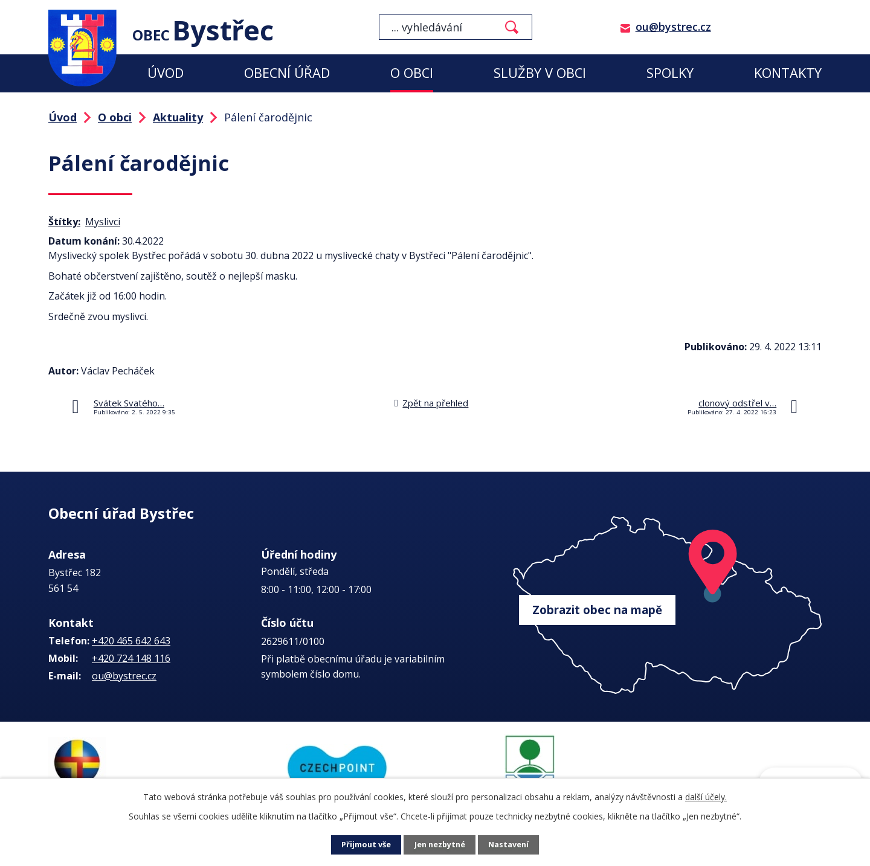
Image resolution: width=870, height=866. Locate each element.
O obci (411, 73)
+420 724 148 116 (131, 658)
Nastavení (513, 845)
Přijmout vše (362, 845)
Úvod (165, 73)
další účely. (706, 797)
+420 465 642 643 (131, 640)
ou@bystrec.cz (673, 26)
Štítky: (64, 221)
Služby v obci (540, 73)
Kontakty (788, 73)
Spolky (670, 73)
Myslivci (102, 221)
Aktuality (178, 117)
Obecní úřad (287, 73)
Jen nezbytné (440, 845)
